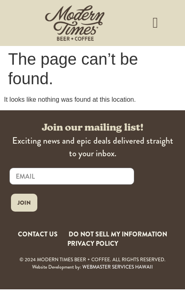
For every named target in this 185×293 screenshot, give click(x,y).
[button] (155, 23)
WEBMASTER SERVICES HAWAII (117, 267)
